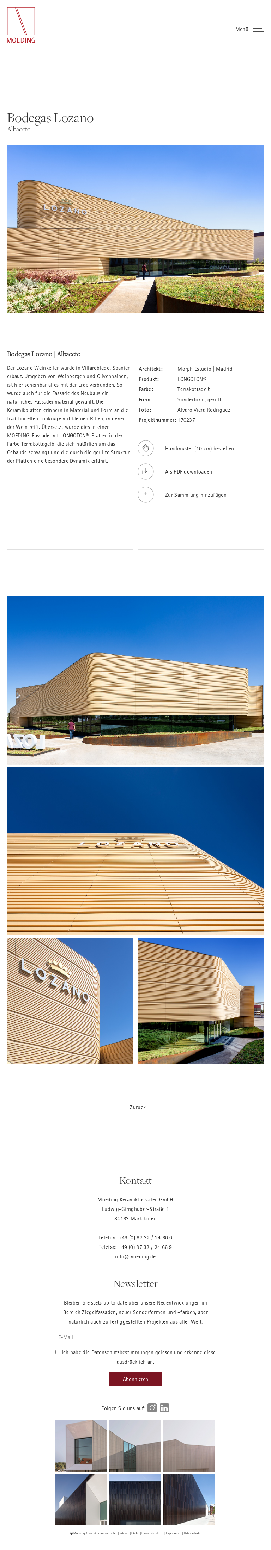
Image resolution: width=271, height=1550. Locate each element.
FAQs (134, 1533)
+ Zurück (135, 1107)
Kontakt (135, 1180)
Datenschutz (192, 1533)
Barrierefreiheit (151, 1533)
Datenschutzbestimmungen (122, 1352)
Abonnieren (135, 1379)
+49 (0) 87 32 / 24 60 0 (146, 1237)
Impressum (173, 1533)
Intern (124, 1533)
